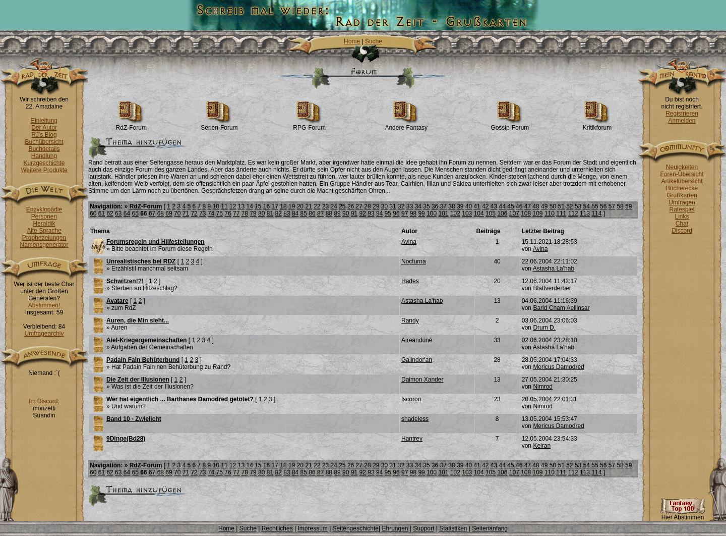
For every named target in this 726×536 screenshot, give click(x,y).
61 (101, 213)
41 (476, 206)
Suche (373, 41)
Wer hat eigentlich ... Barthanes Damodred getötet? (180, 399)
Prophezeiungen (44, 237)
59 (628, 206)
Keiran (542, 445)
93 (371, 213)
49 (544, 206)
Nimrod (543, 386)
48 (535, 206)
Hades (410, 281)
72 (194, 213)
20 (300, 206)
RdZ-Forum (131, 125)
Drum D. (544, 327)
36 (435, 206)
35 (426, 206)
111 (561, 213)
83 (286, 213)
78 (244, 213)
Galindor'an (416, 359)
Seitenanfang (490, 528)
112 (573, 213)
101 (444, 213)
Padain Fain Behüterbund (142, 359)
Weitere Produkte (44, 170)
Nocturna (413, 261)
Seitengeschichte (356, 528)
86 (312, 213)
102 (455, 213)
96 (396, 213)
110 (549, 213)
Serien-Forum (219, 125)
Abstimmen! (44, 305)
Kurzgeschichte (44, 163)
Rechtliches (277, 528)
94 (379, 213)
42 (485, 206)
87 (320, 213)
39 (460, 206)
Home (352, 41)
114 (596, 213)
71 (186, 213)
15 (258, 206)
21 (308, 206)
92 (362, 213)
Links (682, 216)
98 (413, 213)
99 (421, 213)
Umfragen (682, 202)
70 (177, 213)
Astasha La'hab (553, 268)
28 (367, 206)
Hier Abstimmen (682, 514)
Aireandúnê (416, 340)
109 (538, 213)
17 (275, 206)
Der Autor (44, 127)
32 (401, 206)
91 (354, 213)
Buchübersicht (44, 141)
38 (451, 206)
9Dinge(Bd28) (125, 438)
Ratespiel (681, 209)
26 (350, 206)
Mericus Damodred (558, 366)
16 (266, 206)
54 (586, 206)
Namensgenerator (44, 244)
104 (479, 213)
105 (491, 213)
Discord (682, 230)
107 (514, 213)
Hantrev (411, 438)
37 (443, 206)
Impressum (312, 528)
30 (384, 206)
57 (612, 206)
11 (224, 206)
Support (423, 528)
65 (135, 213)
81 (270, 213)
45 (510, 206)
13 (241, 206)
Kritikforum (597, 125)
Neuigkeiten (682, 167)
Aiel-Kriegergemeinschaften (146, 340)
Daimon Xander (422, 379)
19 (291, 206)
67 (152, 213)
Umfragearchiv (44, 333)
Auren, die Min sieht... (137, 320)
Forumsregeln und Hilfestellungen (155, 241)
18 (283, 206)
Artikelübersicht (681, 181)
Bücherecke (682, 188)
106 (502, 213)
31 (392, 206)
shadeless (415, 418)
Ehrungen (395, 528)
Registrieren (682, 113)
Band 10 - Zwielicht (133, 418)
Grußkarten (682, 195)
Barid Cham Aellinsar (561, 307)
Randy (410, 320)
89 (337, 213)
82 (278, 213)
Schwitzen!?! (125, 281)
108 (526, 213)
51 (561, 206)
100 (432, 213)
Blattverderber (552, 288)
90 (345, 213)
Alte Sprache (44, 230)
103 (467, 213)
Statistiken (453, 528)
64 (127, 213)
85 (303, 213)
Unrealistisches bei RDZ (140, 261)
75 (219, 213)
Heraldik (44, 223)
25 (342, 206)
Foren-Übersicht (681, 174)
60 (93, 213)
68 (160, 213)
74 (211, 213)
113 (585, 213)
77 (236, 213)
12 (232, 206)
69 (168, 213)
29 (376, 206)
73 (202, 213)
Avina (408, 241)
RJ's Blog (43, 134)
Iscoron (411, 399)
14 (249, 206)
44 (502, 206)
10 (216, 206)
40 (468, 206)
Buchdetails (43, 148)
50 (553, 206)
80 (261, 213)
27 (359, 206)
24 (333, 206)
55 (594, 206)
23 (325, 206)
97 (404, 213)
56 (603, 206)
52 (569, 206)
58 (620, 206)
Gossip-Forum (510, 125)
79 (253, 213)
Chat (682, 223)
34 (418, 206)
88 (329, 213)
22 (317, 206)
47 (527, 206)
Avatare (117, 300)
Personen (44, 216)
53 (578, 206)
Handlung (44, 155)
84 (295, 213)
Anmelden (681, 120)
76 (227, 213)
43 (494, 206)
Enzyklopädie (44, 209)
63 (118, 213)
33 (409, 206)
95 (388, 213)
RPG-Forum (309, 125)
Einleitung (44, 120)
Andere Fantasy (406, 125)
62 (109, 213)
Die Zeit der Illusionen (137, 379)
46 (519, 206)
